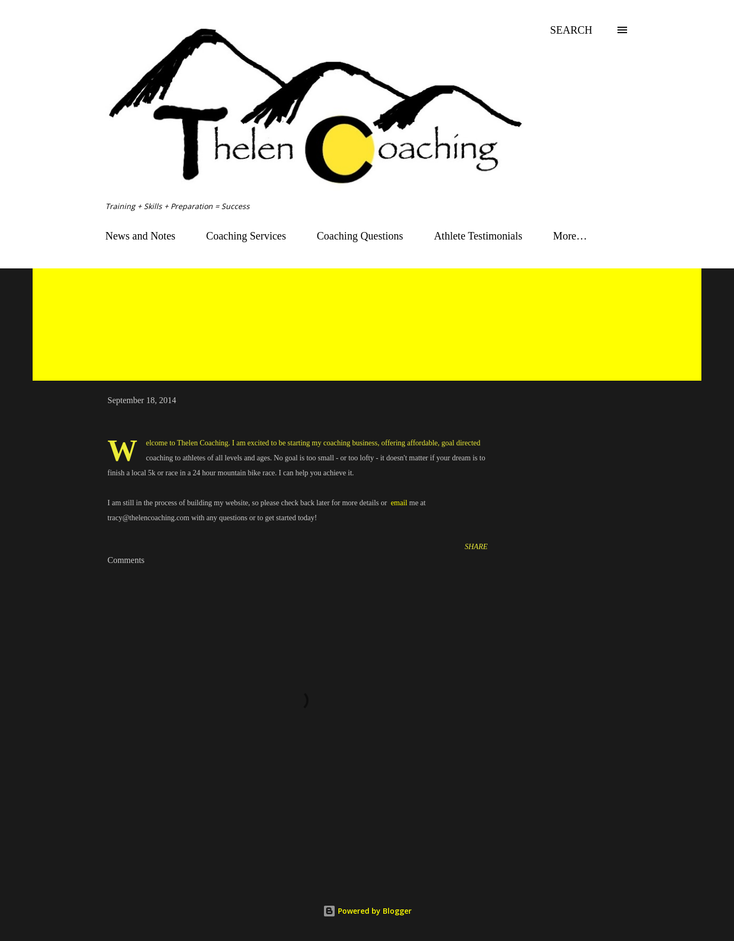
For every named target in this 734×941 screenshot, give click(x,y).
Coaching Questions (360, 236)
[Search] (571, 30)
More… (570, 236)
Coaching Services (246, 236)
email (399, 503)
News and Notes (140, 236)
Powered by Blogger (367, 911)
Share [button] (476, 547)
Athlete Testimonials (478, 236)
